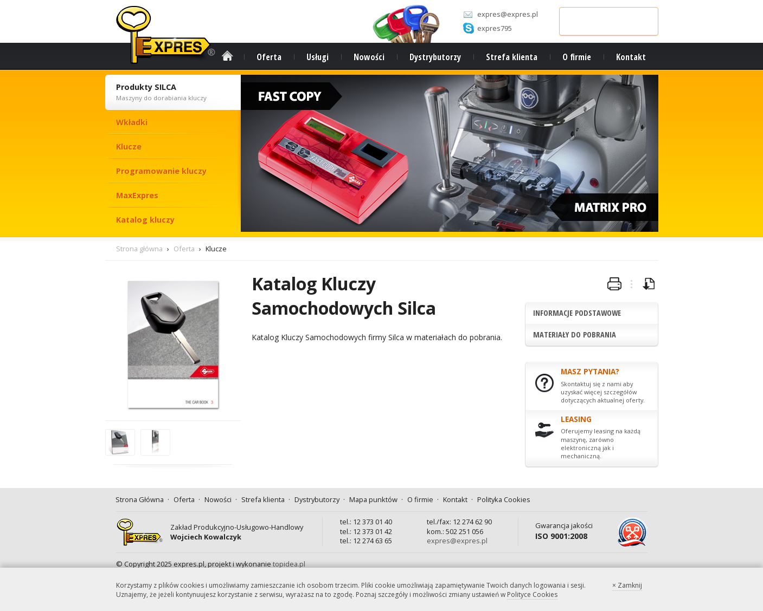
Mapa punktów (373, 499)
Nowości (369, 57)
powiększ (120, 455)
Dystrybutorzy (435, 57)
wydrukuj (614, 284)
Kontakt (631, 57)
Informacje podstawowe (577, 313)
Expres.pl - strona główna (166, 35)
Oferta (269, 57)
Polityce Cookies (532, 594)
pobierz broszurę (649, 284)
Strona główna (139, 248)
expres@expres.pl (507, 14)
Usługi (317, 57)
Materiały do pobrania (574, 334)
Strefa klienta (511, 57)
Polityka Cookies (503, 499)
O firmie (576, 57)
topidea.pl (289, 564)
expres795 (494, 28)
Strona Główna (227, 56)
